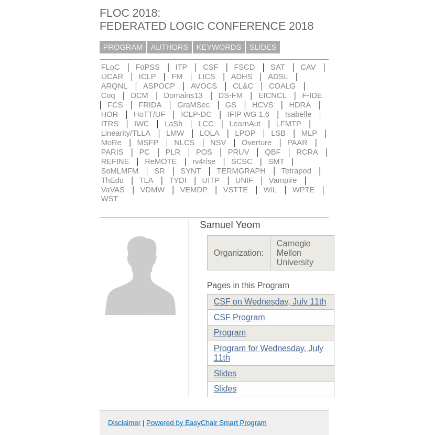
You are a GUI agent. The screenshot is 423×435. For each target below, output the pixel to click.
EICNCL (272, 95)
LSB (278, 133)
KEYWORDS (219, 47)
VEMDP (194, 190)
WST (109, 198)
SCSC (242, 161)
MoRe (111, 142)
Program (230, 332)
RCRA (307, 152)
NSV (218, 142)
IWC (141, 123)
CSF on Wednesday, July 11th (270, 301)
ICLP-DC (196, 114)
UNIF (244, 180)
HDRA (300, 105)
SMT (276, 161)
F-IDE (312, 95)
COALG (282, 86)
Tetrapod (296, 171)
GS (230, 105)
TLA (146, 180)
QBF (272, 152)
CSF (210, 67)
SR (159, 171)
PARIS (112, 152)
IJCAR (112, 76)
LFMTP (288, 123)
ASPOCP (159, 86)
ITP (182, 67)
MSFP (148, 142)
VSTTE (235, 190)
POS (204, 152)
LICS (206, 76)
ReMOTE (161, 161)
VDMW (152, 190)
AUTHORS (170, 47)
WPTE (303, 190)
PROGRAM (123, 47)
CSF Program (239, 317)
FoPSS (147, 67)
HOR (109, 114)
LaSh (173, 123)
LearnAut (244, 123)
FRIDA (149, 105)
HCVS (263, 105)
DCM (139, 95)
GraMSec (193, 105)
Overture (257, 142)
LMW (175, 133)
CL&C (243, 86)
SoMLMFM (120, 171)
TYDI (177, 180)
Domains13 (183, 95)
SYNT (190, 171)
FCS (115, 105)
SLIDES (263, 47)
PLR (173, 152)
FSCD (244, 67)
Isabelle (298, 114)
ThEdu (112, 180)
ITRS (109, 123)
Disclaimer (124, 423)
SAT (277, 67)
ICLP (147, 76)
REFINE (115, 161)
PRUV (239, 152)
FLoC (110, 67)
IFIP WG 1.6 (248, 114)
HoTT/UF (149, 114)
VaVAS (113, 190)
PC (144, 152)
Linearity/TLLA (126, 133)
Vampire (283, 180)
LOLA (209, 133)
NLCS (184, 142)
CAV (308, 67)
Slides (225, 373)
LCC (205, 123)
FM (176, 76)
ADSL (278, 76)
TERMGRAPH (241, 171)
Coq (108, 95)
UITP (211, 180)
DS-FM (231, 95)
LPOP (245, 133)
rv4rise (203, 161)
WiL (270, 190)
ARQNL (114, 86)
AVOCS (204, 86)
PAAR (297, 142)
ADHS (242, 76)
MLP (309, 133)
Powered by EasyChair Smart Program (206, 423)
